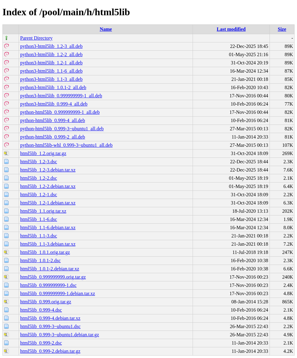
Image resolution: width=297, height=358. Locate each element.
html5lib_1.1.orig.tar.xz (43, 211)
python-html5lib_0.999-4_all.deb (52, 120)
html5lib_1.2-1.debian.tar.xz (47, 202)
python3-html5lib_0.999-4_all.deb (53, 104)
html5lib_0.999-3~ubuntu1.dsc (50, 326)
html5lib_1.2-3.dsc (38, 161)
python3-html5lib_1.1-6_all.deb (51, 71)
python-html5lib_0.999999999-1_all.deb (60, 112)
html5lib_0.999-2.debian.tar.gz (50, 351)
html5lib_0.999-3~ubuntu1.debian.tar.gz (59, 334)
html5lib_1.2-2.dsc (38, 178)
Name (106, 29)
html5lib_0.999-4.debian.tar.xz (50, 318)
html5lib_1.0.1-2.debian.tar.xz (49, 268)
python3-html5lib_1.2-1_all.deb (51, 62)
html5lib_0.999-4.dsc (41, 310)
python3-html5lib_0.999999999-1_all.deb (61, 95)
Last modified (231, 29)
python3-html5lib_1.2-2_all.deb (51, 54)
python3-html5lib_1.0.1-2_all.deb (53, 87)
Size (282, 29)
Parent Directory (36, 38)
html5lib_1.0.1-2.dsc (40, 260)
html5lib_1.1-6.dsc (38, 219)
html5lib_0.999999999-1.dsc (48, 285)
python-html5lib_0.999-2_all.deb (52, 136)
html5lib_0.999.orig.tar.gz (45, 301)
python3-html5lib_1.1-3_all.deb (51, 79)
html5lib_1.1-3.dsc (38, 235)
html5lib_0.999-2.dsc (41, 342)
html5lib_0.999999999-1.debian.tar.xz (57, 293)
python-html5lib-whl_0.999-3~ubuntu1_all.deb (66, 145)
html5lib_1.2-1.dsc (38, 194)
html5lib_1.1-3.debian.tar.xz (47, 244)
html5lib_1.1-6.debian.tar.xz (47, 227)
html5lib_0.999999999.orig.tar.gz (53, 277)
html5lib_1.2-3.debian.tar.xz (47, 169)
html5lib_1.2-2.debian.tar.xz (47, 186)
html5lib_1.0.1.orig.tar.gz (45, 252)
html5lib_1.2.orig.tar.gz (43, 153)
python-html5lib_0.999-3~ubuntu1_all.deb (62, 128)
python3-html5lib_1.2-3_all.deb (51, 46)
